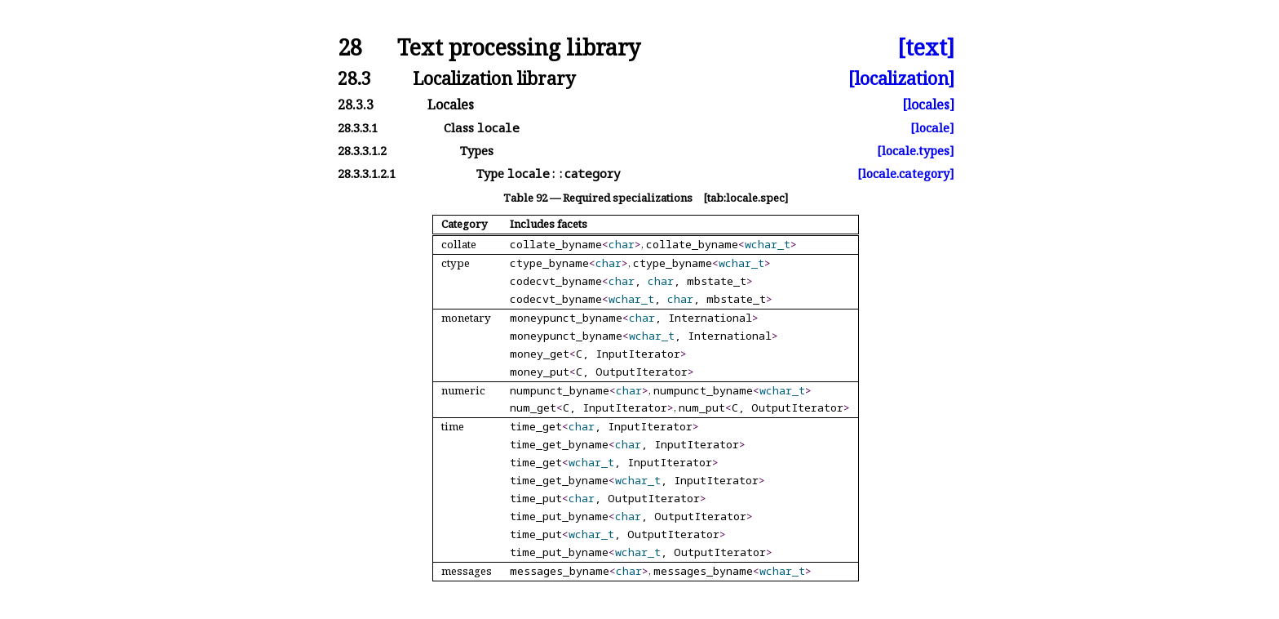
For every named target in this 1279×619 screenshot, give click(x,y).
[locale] (932, 128)
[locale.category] (905, 173)
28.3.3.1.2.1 (367, 173)
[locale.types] (915, 151)
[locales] (928, 104)
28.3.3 (356, 104)
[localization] (901, 78)
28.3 (354, 78)
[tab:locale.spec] (745, 197)
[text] (925, 48)
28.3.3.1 (358, 128)
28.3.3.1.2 (362, 151)
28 (350, 48)
